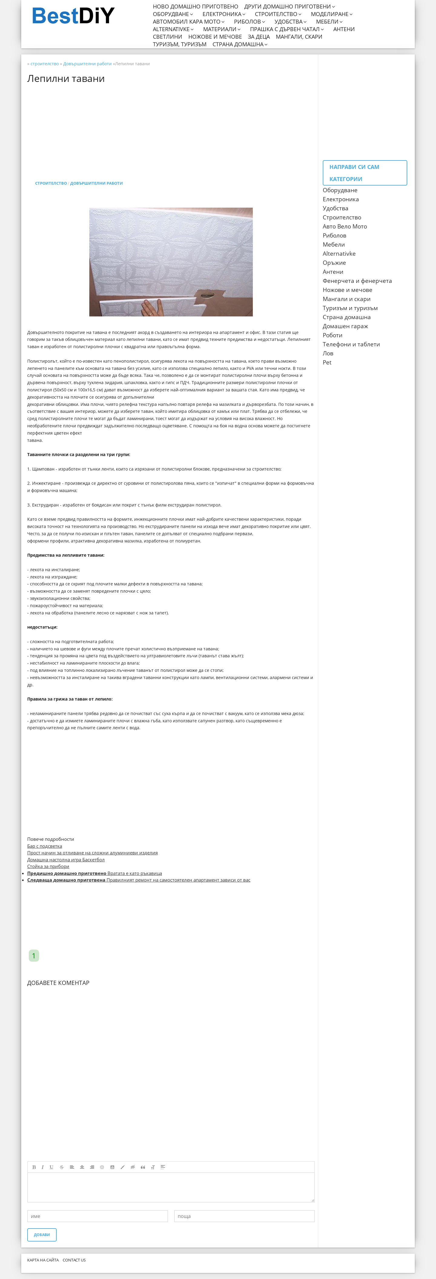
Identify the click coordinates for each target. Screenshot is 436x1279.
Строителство (276, 14)
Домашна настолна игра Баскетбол (66, 859)
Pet (327, 362)
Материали (219, 29)
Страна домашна (238, 44)
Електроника (222, 14)
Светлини (167, 36)
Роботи (332, 335)
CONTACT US (74, 1260)
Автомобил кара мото (186, 21)
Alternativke (171, 29)
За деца (259, 36)
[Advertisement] (171, 125)
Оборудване (171, 14)
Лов (328, 353)
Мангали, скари (299, 36)
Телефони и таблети (351, 344)
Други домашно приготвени (287, 6)
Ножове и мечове (215, 36)
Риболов (247, 21)
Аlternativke (339, 253)
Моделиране (329, 14)
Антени (344, 29)
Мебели (327, 21)
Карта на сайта (43, 1260)
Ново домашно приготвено (195, 6)
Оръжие (334, 263)
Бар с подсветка (44, 846)
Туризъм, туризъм (179, 44)
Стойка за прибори (48, 866)
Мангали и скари (347, 299)
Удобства (288, 21)
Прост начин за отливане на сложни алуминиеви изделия (92, 853)
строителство (51, 183)
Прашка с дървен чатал (285, 29)
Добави (42, 1234)
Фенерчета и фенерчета (357, 281)
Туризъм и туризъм (350, 308)
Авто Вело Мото (345, 226)
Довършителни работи (96, 183)
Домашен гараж (345, 326)
